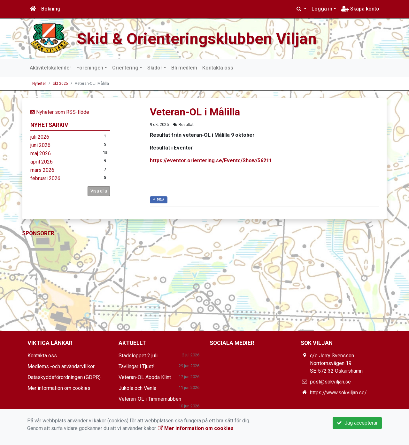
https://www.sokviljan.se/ (338, 393)
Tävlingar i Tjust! (137, 366)
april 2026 (41, 162)
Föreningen (89, 68)
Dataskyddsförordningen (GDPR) (64, 377)
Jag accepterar (357, 423)
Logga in (322, 9)
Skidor (154, 68)
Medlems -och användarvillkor (61, 366)
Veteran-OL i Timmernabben (150, 399)
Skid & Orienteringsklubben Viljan (201, 38)
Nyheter (39, 83)
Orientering (125, 68)
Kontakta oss (217, 68)
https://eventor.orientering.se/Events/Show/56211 (211, 160)
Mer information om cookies (58, 388)
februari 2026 (45, 178)
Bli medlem (184, 68)
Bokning (50, 9)
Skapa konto (360, 9)
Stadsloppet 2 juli (138, 356)
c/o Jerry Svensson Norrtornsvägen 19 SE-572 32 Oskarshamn (336, 363)
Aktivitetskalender (50, 68)
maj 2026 (40, 153)
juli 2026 (39, 137)
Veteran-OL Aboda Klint (145, 377)
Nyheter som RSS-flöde (59, 112)
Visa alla (98, 190)
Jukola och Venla (137, 388)
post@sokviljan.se (330, 382)
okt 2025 (60, 83)
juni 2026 (40, 145)
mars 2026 (42, 170)
